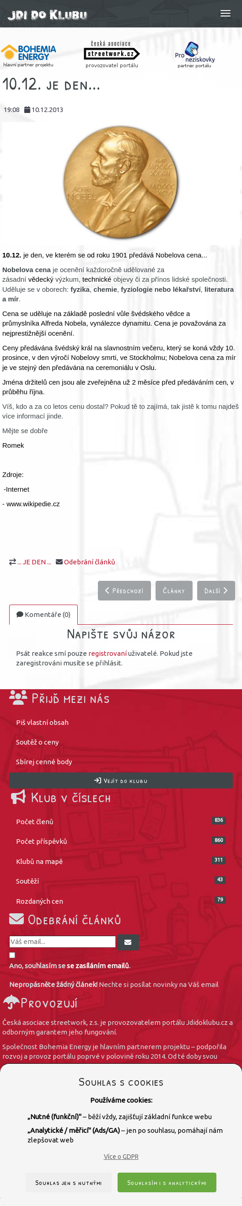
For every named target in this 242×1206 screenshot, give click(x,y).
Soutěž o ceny (37, 742)
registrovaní (107, 653)
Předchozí (124, 590)
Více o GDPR (121, 1156)
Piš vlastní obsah (42, 722)
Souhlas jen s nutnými (68, 1182)
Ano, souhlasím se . (69, 966)
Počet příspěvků (121, 840)
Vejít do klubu (121, 780)
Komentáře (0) (43, 614)
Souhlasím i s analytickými (167, 1182)
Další (216, 590)
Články (174, 590)
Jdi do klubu (47, 17)
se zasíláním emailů (98, 966)
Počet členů (121, 821)
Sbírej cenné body (44, 762)
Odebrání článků (89, 562)
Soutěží (121, 880)
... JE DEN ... (34, 562)
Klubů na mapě (121, 861)
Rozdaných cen (121, 900)
